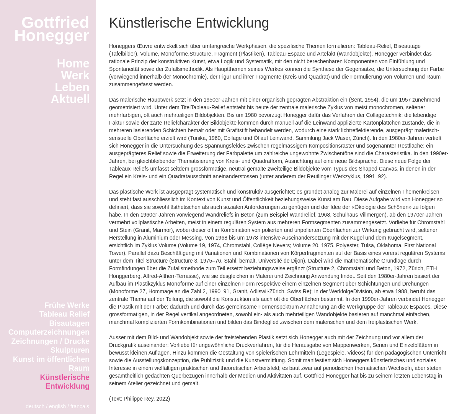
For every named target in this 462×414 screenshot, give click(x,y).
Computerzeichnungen (49, 332)
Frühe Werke (67, 305)
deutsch (35, 406)
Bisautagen (69, 323)
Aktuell (70, 99)
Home (73, 63)
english (57, 406)
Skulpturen (70, 350)
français (79, 406)
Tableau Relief (64, 314)
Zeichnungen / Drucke (50, 341)
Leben (72, 87)
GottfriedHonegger (51, 28)
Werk (75, 75)
